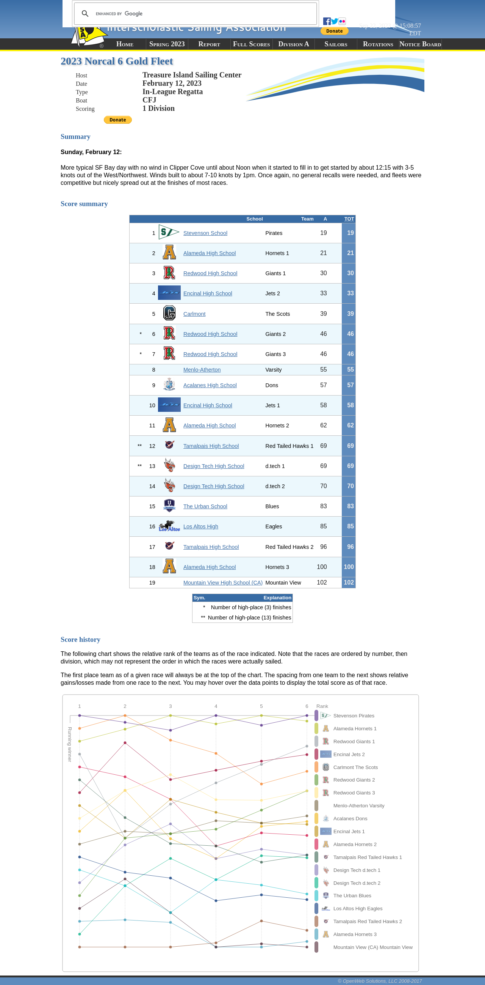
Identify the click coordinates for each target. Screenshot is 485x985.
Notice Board (420, 44)
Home (124, 44)
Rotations (378, 44)
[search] (194, 13)
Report (210, 44)
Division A (293, 44)
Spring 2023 (167, 44)
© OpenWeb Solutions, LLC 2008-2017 (380, 981)
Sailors (336, 44)
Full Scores (251, 44)
